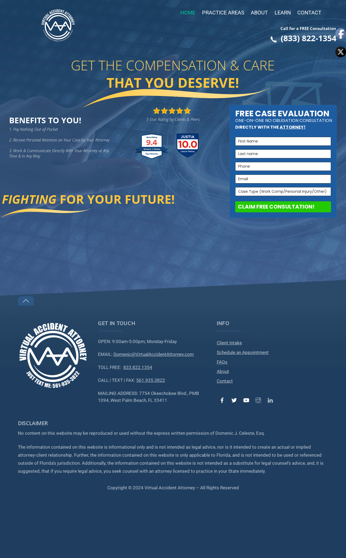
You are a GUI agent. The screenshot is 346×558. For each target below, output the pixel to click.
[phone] (283, 166)
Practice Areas (223, 12)
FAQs (222, 362)
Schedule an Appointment (243, 352)
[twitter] (234, 399)
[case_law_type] (283, 191)
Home (187, 12)
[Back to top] (26, 301)
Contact (309, 12)
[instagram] (258, 399)
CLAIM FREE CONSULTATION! (276, 206)
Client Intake (229, 342)
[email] (283, 179)
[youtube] (246, 399)
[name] (283, 141)
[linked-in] (270, 399)
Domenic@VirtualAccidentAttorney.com (153, 354)
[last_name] (283, 153)
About (259, 12)
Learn (283, 12)
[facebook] (222, 399)
